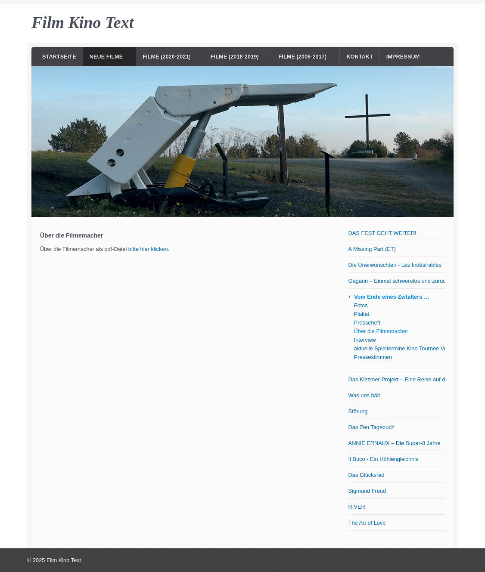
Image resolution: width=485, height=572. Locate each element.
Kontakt (359, 56)
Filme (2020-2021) (167, 56)
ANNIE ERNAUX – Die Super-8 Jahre (394, 443)
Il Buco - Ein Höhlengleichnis (383, 459)
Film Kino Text (82, 22)
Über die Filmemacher (381, 331)
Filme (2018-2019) (235, 56)
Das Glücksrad (366, 475)
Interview (365, 340)
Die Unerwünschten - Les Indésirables (394, 265)
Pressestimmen (373, 357)
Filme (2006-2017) (303, 56)
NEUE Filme (106, 56)
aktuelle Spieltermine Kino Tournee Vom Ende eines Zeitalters (399, 348)
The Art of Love (367, 522)
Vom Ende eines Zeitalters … (391, 297)
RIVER (356, 507)
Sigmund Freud (367, 491)
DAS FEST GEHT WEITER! (382, 233)
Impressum (403, 56)
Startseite (59, 56)
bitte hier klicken (148, 249)
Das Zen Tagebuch (371, 427)
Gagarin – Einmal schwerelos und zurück (396, 281)
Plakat (362, 314)
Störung (358, 411)
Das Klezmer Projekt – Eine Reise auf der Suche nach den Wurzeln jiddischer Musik (396, 379)
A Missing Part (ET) (372, 249)
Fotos (361, 305)
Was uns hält (364, 395)
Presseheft (367, 322)
